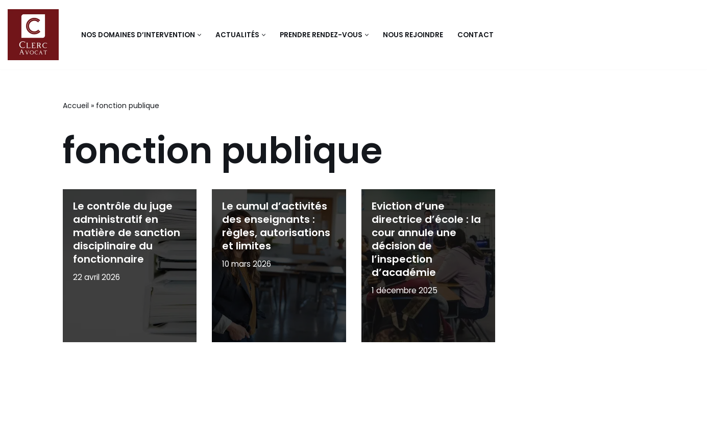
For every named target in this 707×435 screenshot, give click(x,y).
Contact (475, 35)
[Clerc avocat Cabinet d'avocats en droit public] (36, 34)
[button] (199, 35)
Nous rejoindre (413, 35)
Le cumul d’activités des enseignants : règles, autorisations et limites (276, 226)
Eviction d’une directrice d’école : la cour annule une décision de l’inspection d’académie (426, 239)
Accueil (76, 105)
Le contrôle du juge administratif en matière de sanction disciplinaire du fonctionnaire (126, 232)
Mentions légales (102, 422)
